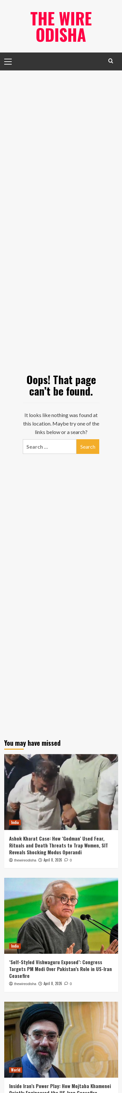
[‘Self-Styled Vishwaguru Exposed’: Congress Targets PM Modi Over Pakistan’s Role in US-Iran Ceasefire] (61, 916)
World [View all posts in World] (15, 1069)
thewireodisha (25, 860)
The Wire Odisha (61, 26)
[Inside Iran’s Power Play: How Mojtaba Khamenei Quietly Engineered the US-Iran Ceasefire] (61, 1040)
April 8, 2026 (53, 859)
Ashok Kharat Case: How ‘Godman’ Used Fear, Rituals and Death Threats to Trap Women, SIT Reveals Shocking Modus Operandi (58, 845)
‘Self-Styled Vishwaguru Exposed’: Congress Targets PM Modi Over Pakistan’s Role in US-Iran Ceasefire (60, 968)
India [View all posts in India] (15, 822)
